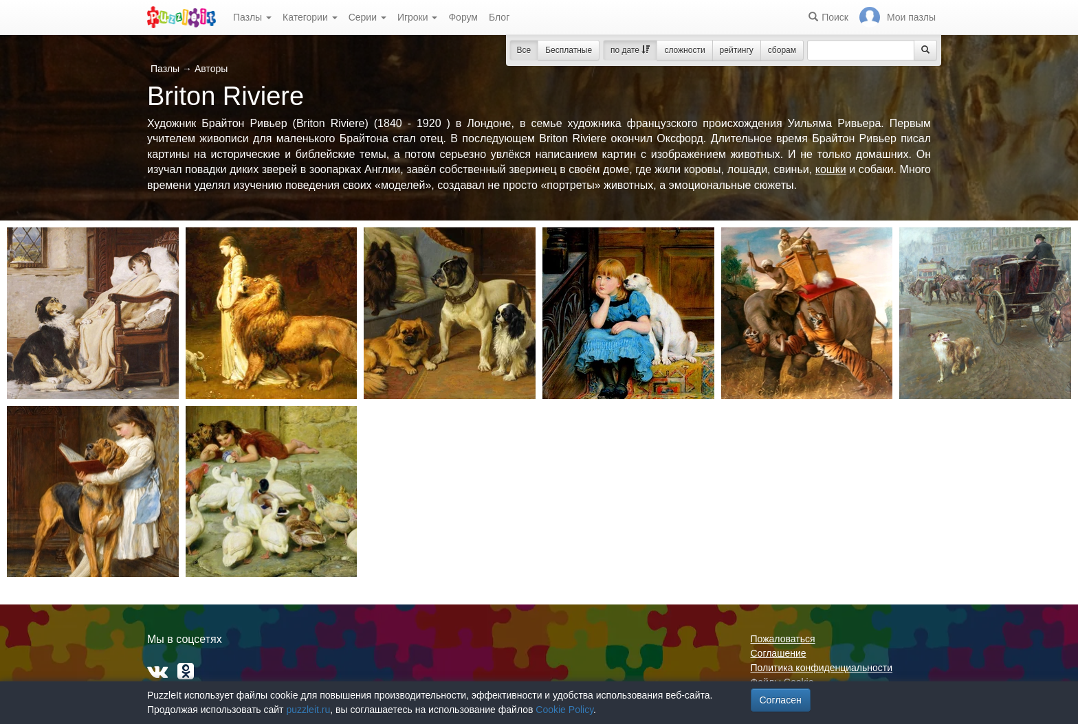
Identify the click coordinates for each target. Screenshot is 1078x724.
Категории (310, 17)
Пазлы (252, 17)
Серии (367, 17)
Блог (499, 17)
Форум (463, 17)
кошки (830, 169)
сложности (684, 50)
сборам (782, 50)
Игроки (417, 17)
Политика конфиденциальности (822, 667)
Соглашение (778, 653)
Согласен (781, 699)
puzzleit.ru (308, 709)
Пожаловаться (783, 638)
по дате (630, 50)
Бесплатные (568, 50)
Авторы (211, 68)
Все (524, 50)
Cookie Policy (564, 709)
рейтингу (737, 50)
